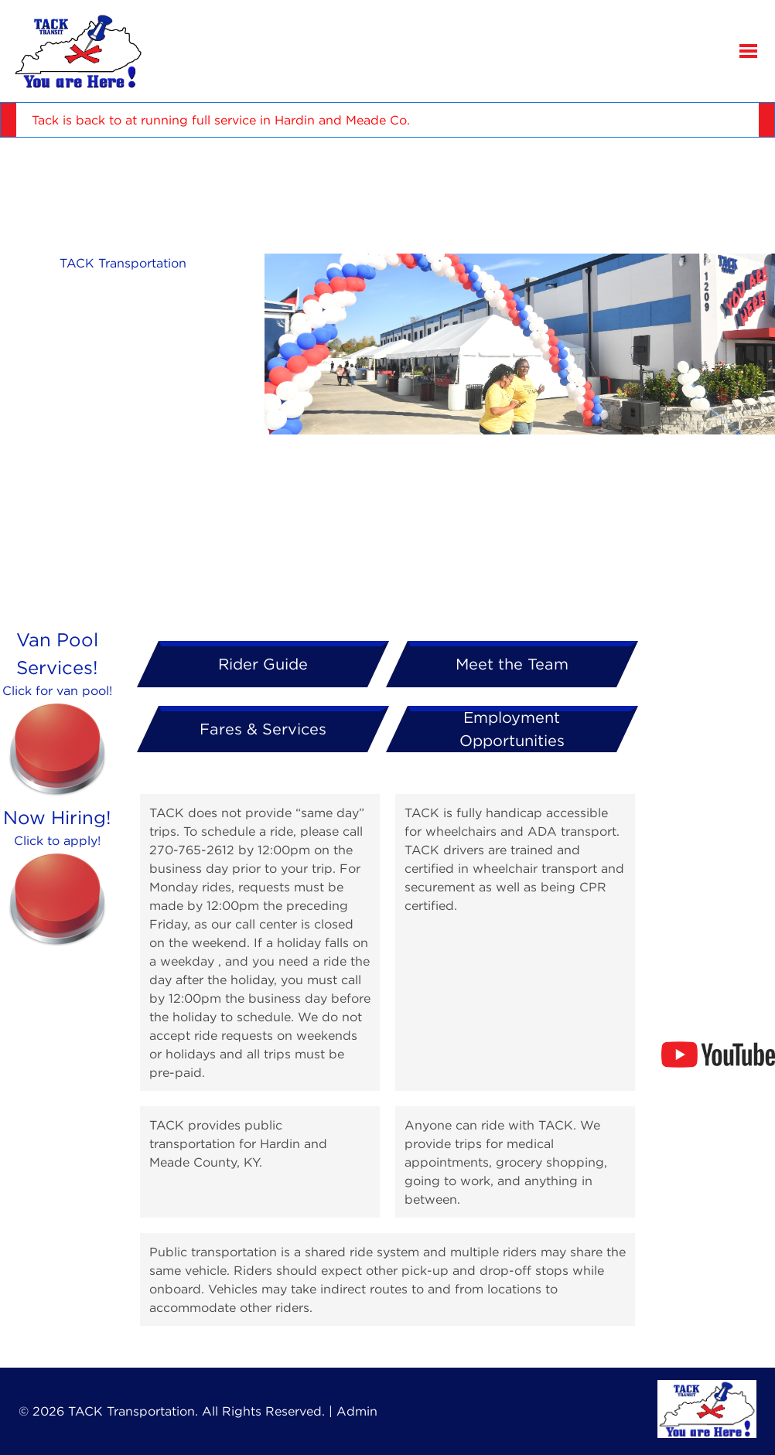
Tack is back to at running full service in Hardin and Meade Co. (221, 120)
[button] (749, 51)
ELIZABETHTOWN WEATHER (387, 196)
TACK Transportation (123, 263)
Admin (356, 1411)
